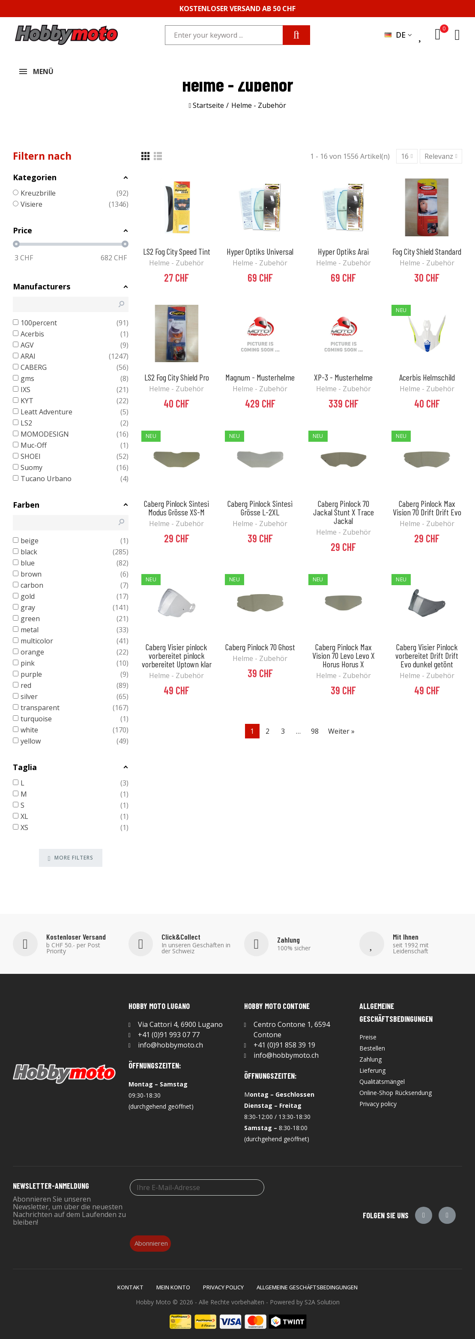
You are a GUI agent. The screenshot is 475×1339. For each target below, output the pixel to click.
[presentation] (195, 1211)
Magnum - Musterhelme (260, 374)
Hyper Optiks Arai (343, 248)
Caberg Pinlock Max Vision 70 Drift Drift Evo (427, 504)
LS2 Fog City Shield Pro (176, 374)
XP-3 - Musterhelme (343, 374)
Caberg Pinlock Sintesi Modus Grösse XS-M (176, 504)
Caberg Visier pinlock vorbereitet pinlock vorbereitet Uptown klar (177, 652)
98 (315, 727)
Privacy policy (223, 1284)
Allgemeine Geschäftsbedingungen (307, 1284)
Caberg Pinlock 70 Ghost (260, 643)
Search (296, 35)
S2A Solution (322, 1298)
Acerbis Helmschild (427, 374)
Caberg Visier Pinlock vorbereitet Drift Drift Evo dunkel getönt (426, 652)
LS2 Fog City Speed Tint (176, 248)
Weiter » (341, 727)
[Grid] (145, 153)
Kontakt (130, 1284)
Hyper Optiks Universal (260, 248)
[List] (158, 153)
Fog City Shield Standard (426, 248)
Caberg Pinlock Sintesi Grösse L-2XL (260, 504)
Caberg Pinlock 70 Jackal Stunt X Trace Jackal (343, 508)
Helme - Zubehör (176, 259)
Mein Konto (173, 1284)
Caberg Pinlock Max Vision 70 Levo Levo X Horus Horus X (343, 652)
